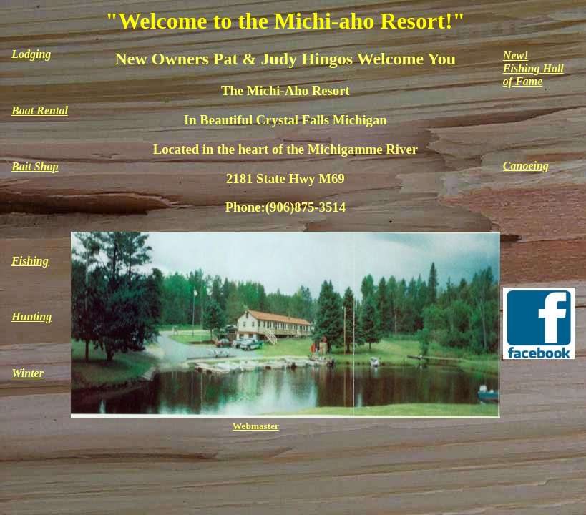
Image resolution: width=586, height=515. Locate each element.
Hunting (31, 316)
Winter (27, 373)
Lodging (31, 54)
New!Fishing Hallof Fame (533, 68)
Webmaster (256, 426)
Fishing (30, 261)
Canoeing (526, 166)
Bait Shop (34, 166)
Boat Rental (39, 110)
